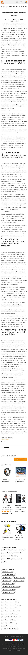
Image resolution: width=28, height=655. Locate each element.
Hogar (2, 6)
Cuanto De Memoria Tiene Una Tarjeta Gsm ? (20, 481)
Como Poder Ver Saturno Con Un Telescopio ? (19, 537)
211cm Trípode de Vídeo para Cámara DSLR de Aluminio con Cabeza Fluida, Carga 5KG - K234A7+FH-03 (7, 507)
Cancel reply (5, 439)
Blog (6, 6)
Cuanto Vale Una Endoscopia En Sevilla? (6, 481)
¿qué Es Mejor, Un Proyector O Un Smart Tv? (7, 537)
